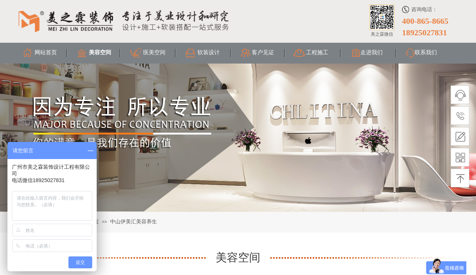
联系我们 (426, 52)
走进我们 (371, 52)
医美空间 (154, 52)
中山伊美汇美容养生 (133, 221)
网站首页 (46, 52)
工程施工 (317, 52)
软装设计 (208, 52)
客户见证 (263, 52)
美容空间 (100, 52)
